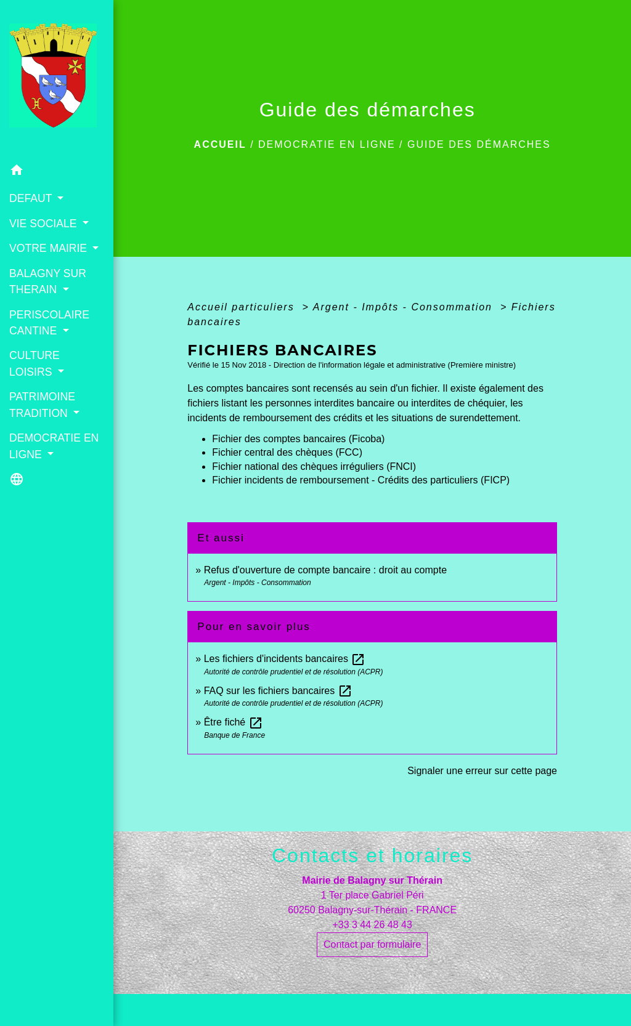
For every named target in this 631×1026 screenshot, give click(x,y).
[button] (56, 172)
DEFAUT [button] (32, 198)
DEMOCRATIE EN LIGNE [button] (54, 446)
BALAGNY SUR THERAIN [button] (47, 281)
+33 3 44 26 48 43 (372, 924)
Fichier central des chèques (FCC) (287, 452)
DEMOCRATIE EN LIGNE (327, 144)
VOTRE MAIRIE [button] (49, 248)
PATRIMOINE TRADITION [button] (42, 404)
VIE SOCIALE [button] (44, 223)
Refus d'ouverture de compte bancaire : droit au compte (325, 570)
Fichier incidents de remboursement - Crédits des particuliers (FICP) (361, 480)
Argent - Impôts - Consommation (405, 307)
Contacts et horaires (372, 855)
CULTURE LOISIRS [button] (34, 363)
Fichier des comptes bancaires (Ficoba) (298, 439)
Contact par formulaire (372, 944)
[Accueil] (56, 78)
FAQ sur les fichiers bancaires (278, 690)
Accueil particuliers (242, 307)
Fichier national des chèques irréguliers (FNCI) (314, 466)
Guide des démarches (479, 144)
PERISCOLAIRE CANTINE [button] (49, 323)
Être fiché (233, 722)
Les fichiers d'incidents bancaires (285, 658)
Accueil (220, 144)
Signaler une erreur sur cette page (482, 770)
